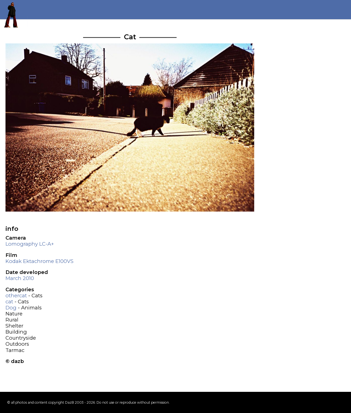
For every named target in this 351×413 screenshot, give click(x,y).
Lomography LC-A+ (29, 244)
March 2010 (19, 278)
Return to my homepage (13, 13)
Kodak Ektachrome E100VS (39, 261)
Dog (10, 307)
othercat (16, 295)
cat (9, 301)
